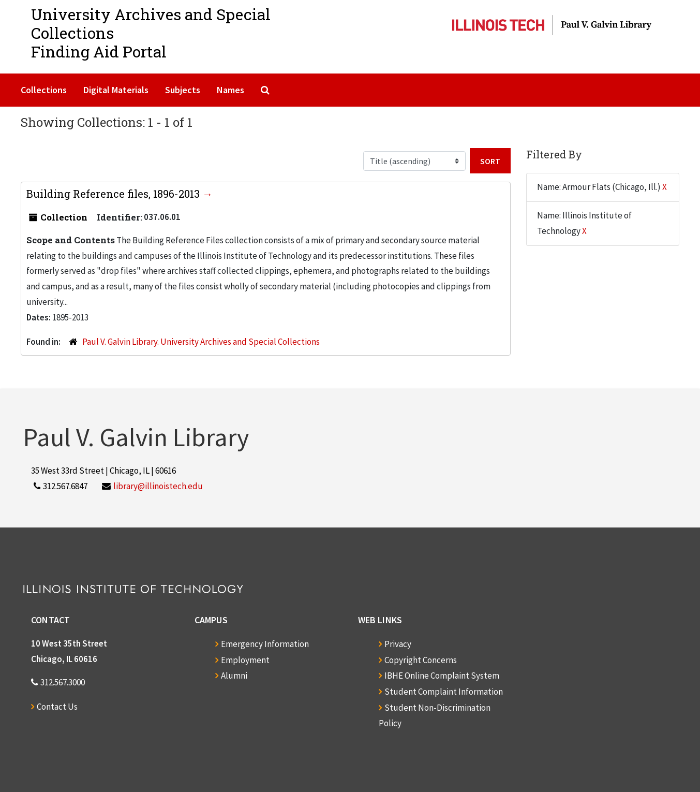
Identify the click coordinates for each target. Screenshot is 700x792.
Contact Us (57, 706)
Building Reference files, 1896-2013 (114, 193)
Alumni (234, 675)
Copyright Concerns (420, 660)
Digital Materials (115, 90)
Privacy (397, 644)
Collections (44, 90)
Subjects (182, 90)
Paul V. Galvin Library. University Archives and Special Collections (201, 341)
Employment (245, 660)
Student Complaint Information (443, 691)
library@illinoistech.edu (158, 486)
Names (230, 90)
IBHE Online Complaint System (441, 675)
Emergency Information (265, 644)
